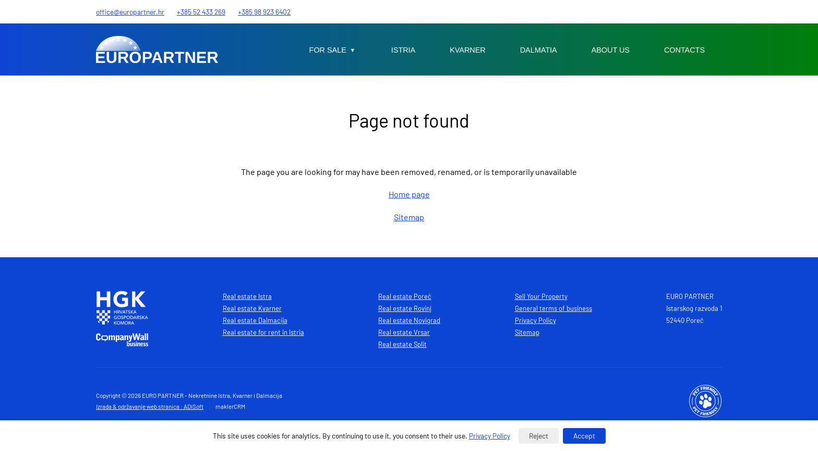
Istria (403, 50)
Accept (584, 435)
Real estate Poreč (404, 296)
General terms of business (553, 308)
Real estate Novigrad (409, 320)
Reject (538, 435)
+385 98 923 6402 (264, 11)
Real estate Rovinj (404, 308)
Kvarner (468, 50)
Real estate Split (402, 344)
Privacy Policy (535, 320)
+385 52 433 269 (201, 11)
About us (611, 50)
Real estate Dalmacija (255, 320)
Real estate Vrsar (404, 332)
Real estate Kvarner (252, 308)
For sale (327, 50)
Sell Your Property (541, 296)
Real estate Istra (247, 296)
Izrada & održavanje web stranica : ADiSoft (149, 406)
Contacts (684, 50)
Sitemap (409, 217)
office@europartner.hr (130, 11)
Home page (409, 194)
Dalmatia (538, 50)
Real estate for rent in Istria (263, 332)
